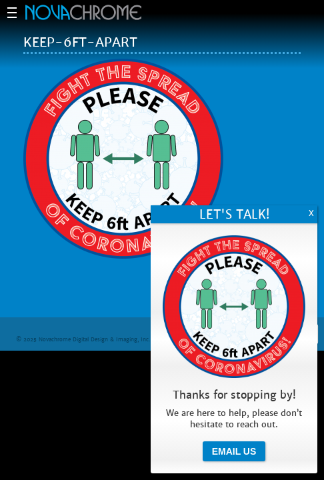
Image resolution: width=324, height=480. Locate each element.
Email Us (234, 451)
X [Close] (311, 213)
